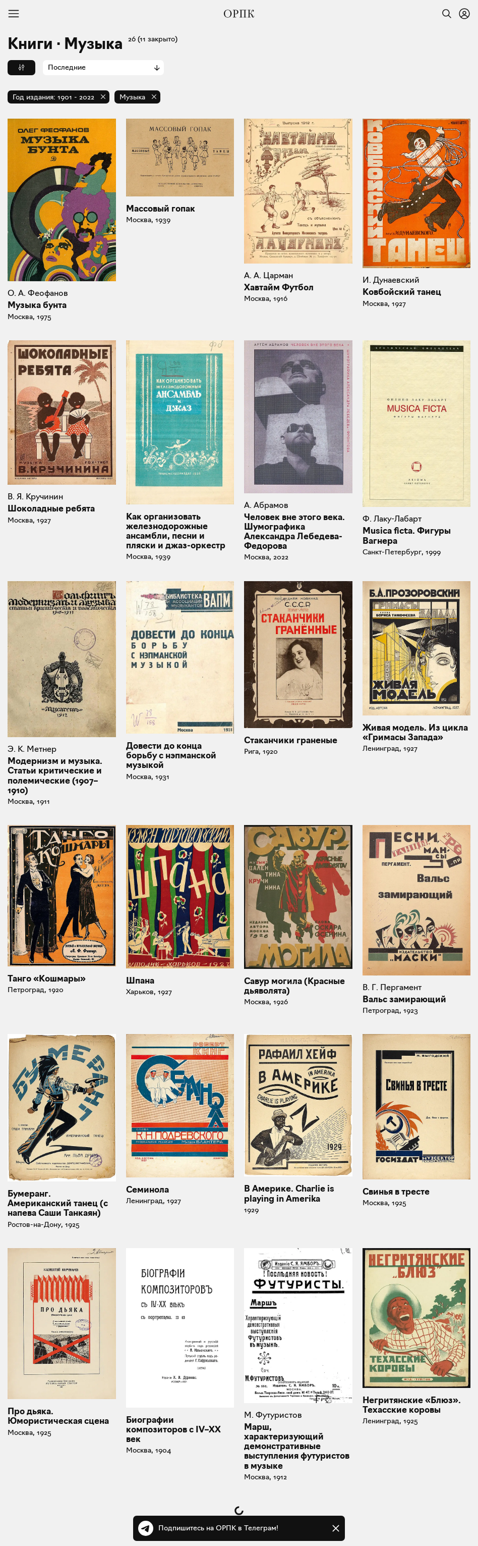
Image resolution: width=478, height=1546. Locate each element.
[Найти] (444, 13)
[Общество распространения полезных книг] (239, 13)
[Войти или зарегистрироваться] (464, 14)
